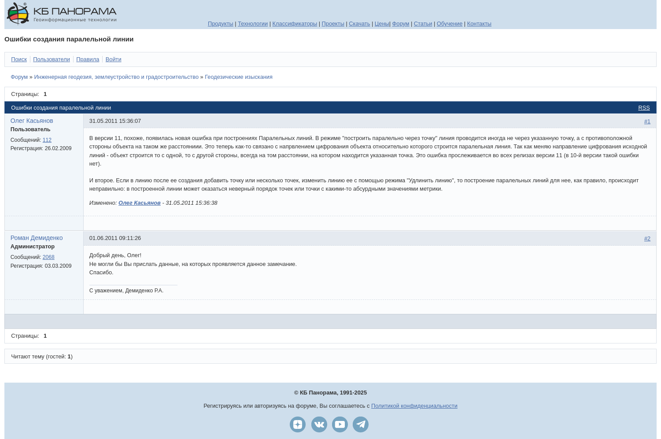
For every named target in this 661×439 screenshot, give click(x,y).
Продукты (220, 23)
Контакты (479, 23)
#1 (647, 121)
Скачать (359, 23)
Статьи (423, 23)
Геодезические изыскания (239, 77)
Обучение (450, 23)
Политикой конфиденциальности (414, 405)
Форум (401, 23)
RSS (644, 107)
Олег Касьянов (32, 120)
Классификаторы (295, 23)
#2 (647, 238)
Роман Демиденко (37, 237)
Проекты (333, 23)
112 (47, 140)
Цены (382, 23)
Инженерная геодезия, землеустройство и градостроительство (116, 77)
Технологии (253, 23)
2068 (49, 257)
